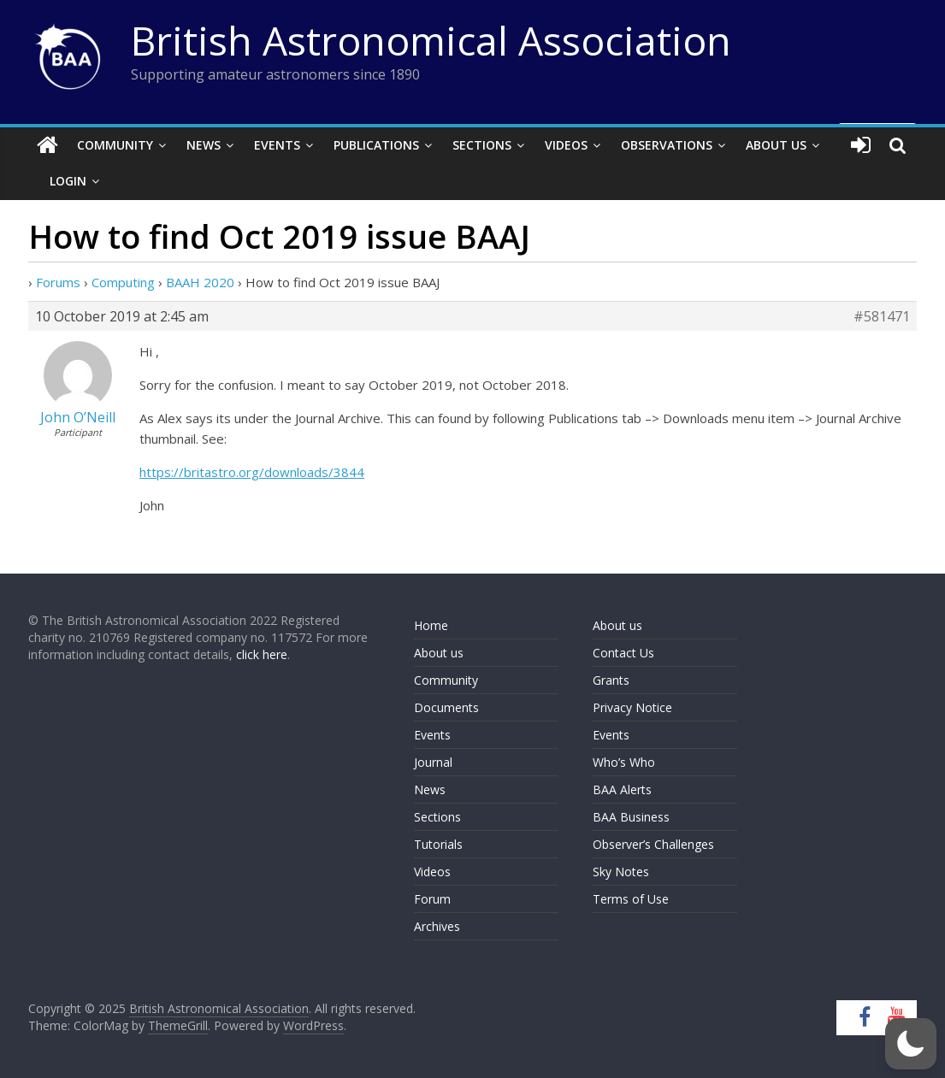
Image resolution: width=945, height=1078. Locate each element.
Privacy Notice (632, 707)
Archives (437, 926)
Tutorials (438, 844)
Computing (123, 282)
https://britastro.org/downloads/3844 (251, 471)
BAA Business (631, 817)
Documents (446, 707)
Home (431, 625)
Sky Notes (621, 871)
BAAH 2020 (200, 282)
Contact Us (623, 653)
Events (277, 145)
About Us (776, 145)
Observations (666, 145)
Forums (58, 282)
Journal (433, 762)
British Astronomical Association (431, 40)
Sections (481, 145)
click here (261, 654)
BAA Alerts (622, 789)
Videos (566, 145)
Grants (611, 680)
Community (115, 145)
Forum (432, 899)
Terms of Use (631, 899)
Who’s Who (624, 762)
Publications (376, 145)
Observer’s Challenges (653, 844)
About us (439, 653)
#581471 (881, 316)
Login (68, 181)
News (203, 145)
